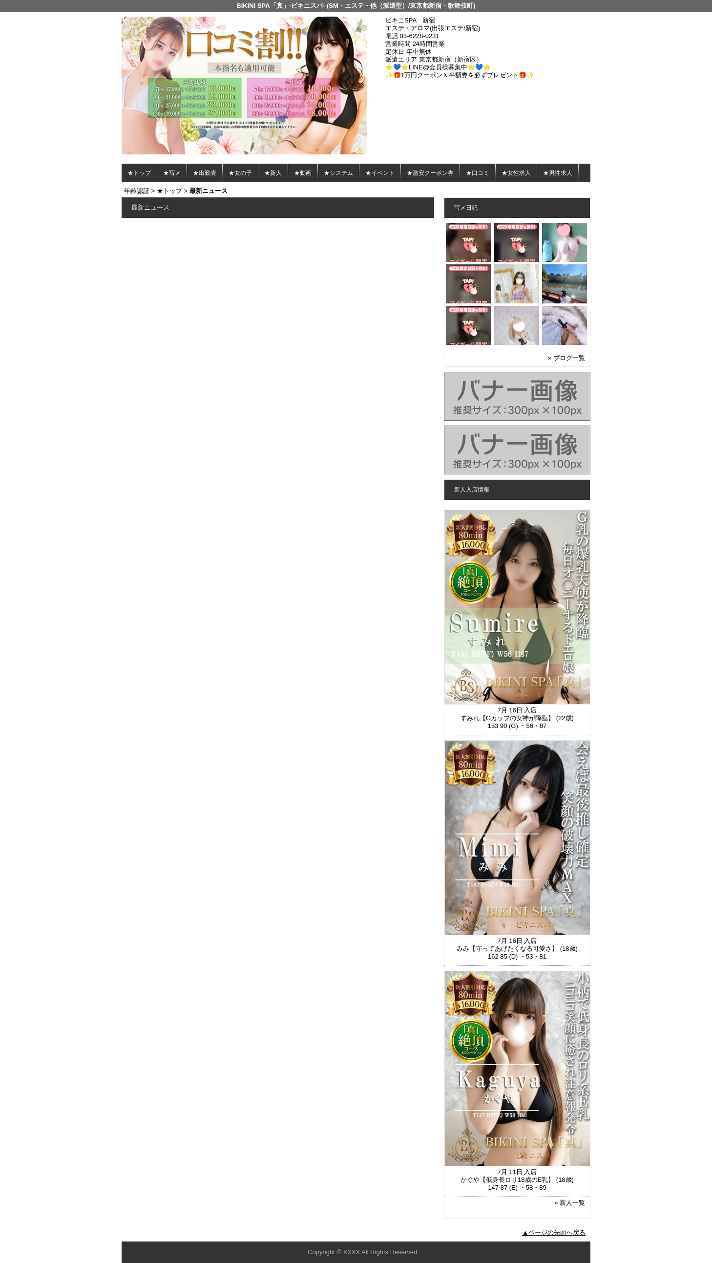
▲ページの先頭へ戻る (554, 1232)
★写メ (172, 173)
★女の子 (240, 173)
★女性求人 (516, 173)
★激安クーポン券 (430, 173)
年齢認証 (136, 190)
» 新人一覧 (569, 1202)
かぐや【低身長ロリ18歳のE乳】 (507, 1179)
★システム (338, 173)
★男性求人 (557, 173)
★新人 (273, 173)
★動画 (303, 173)
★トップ (139, 173)
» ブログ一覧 (566, 358)
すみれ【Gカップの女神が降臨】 (507, 718)
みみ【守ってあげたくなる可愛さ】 (507, 948)
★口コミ (477, 173)
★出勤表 (204, 173)
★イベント (380, 173)
